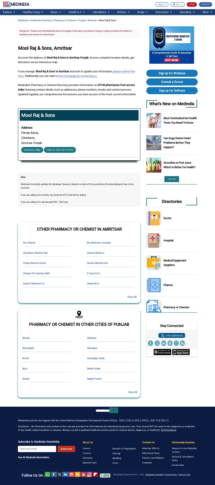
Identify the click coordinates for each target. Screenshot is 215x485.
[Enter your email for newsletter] (37, 449)
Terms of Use (184, 474)
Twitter (59, 474)
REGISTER (205, 4)
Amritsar (92, 20)
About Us (88, 442)
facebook (53, 474)
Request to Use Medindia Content (184, 450)
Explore (9, 12)
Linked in (65, 474)
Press (115, 463)
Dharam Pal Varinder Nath (36, 273)
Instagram (89, 474)
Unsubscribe (178, 465)
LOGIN (192, 4)
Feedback (147, 462)
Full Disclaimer (168, 430)
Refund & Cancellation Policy (183, 458)
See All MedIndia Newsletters (33, 457)
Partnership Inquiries (183, 442)
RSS (77, 474)
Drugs (142, 12)
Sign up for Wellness (172, 73)
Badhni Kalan (93, 368)
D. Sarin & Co (93, 273)
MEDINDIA (16, 4)
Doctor (167, 218)
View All (132, 296)
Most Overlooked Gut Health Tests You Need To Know (180, 120)
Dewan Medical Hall (97, 263)
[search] (102, 410)
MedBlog (116, 458)
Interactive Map (32, 149)
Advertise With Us (150, 448)
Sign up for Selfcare (172, 90)
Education (187, 12)
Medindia (23, 20)
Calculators (101, 12)
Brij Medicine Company (99, 242)
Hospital (168, 240)
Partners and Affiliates (153, 458)
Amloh (25, 358)
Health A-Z (77, 12)
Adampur (91, 338)
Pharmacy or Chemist (65, 20)
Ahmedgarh (28, 348)
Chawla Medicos (95, 252)
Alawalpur (92, 348)
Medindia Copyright (154, 474)
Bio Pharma (29, 242)
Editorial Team (90, 462)
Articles (123, 12)
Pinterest (71, 474)
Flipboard (95, 474)
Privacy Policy (171, 474)
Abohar (26, 338)
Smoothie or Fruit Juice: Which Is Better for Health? (179, 165)
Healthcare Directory (40, 20)
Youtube (83, 474)
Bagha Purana (94, 378)
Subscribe (66, 449)
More (207, 12)
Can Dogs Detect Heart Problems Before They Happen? (177, 143)
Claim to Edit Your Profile (59, 149)
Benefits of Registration (124, 448)
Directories (164, 12)
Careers (86, 448)
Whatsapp (47, 474)
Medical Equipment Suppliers (174, 263)
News (56, 12)
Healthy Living (33, 12)
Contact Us (148, 442)
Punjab (81, 20)
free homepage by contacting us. (77, 75)
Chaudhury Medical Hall (35, 252)
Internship (87, 458)
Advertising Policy (151, 453)
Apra (24, 368)
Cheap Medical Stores (34, 263)
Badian (25, 378)
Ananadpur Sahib (96, 358)
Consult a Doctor (172, 82)
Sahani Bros (93, 283)
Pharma (168, 285)
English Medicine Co (33, 283)
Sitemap (116, 453)
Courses (87, 453)
